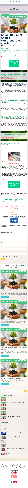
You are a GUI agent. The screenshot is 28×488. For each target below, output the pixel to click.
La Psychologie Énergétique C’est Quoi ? (11, 433)
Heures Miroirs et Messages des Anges (11, 437)
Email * (2, 242)
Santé (2, 429)
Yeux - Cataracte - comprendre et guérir (11, 408)
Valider (3, 259)
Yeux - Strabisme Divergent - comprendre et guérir (13, 399)
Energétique (3, 428)
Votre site (2, 251)
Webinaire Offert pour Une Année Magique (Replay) (13, 449)
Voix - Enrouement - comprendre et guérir (11, 417)
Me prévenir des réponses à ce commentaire (9, 256)
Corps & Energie (3, 425)
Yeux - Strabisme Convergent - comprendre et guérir (13, 404)
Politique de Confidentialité (9, 465)
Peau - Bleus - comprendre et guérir (11, 378)
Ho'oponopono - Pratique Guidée (9, 441)
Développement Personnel (5, 426)
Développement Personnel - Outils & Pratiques (8, 427)
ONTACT (18, 465)
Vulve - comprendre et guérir (9, 413)
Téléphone (21, 465)
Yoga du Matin (6, 445)
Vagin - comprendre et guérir (9, 319)
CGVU (15, 465)
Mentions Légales (23, 464)
